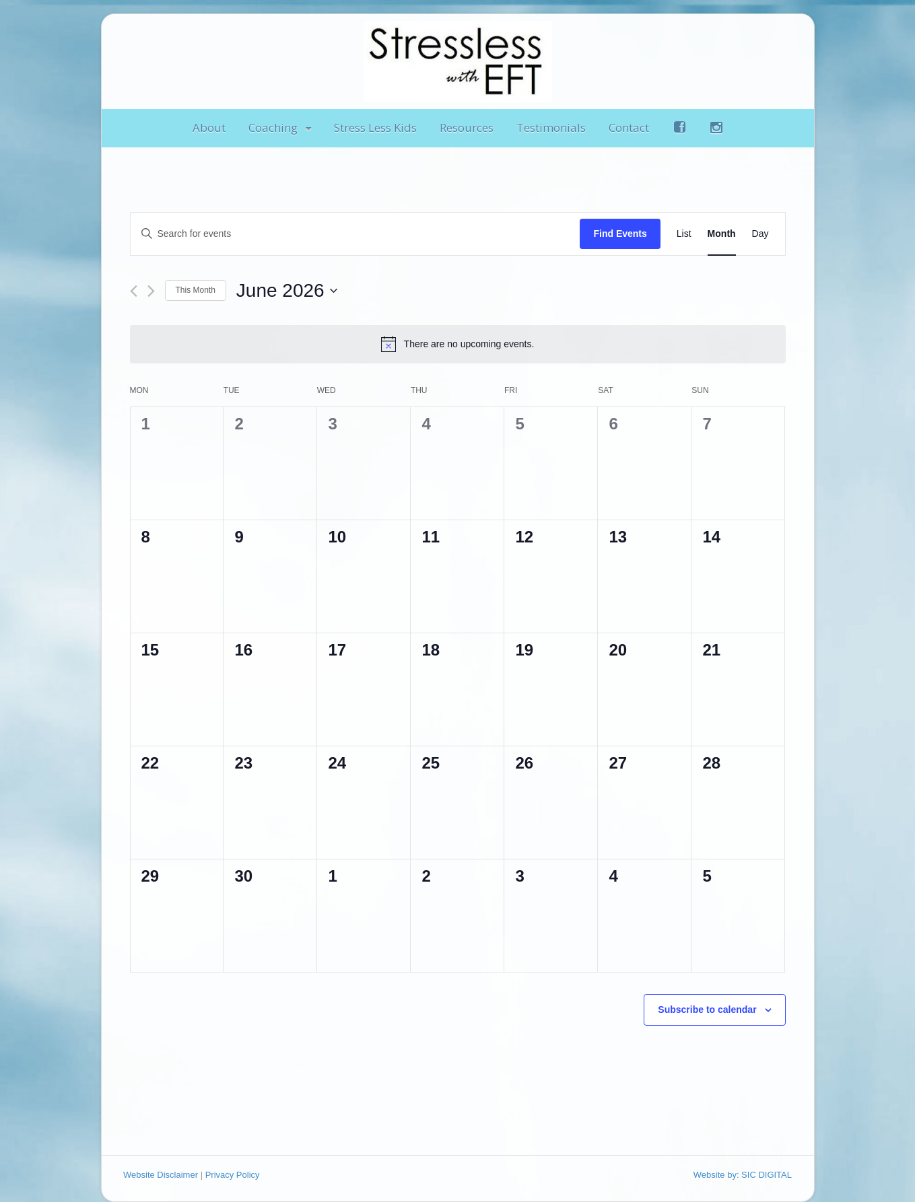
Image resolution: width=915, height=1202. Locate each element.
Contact (629, 127)
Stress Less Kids (375, 127)
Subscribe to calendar (707, 1009)
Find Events (619, 233)
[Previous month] (133, 291)
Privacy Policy (232, 1175)
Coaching (273, 127)
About (209, 127)
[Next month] (151, 291)
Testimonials (551, 127)
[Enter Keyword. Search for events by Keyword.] (355, 234)
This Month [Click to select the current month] (195, 290)
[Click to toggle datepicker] (286, 290)
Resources (467, 127)
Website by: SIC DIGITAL (742, 1175)
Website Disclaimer (160, 1175)
